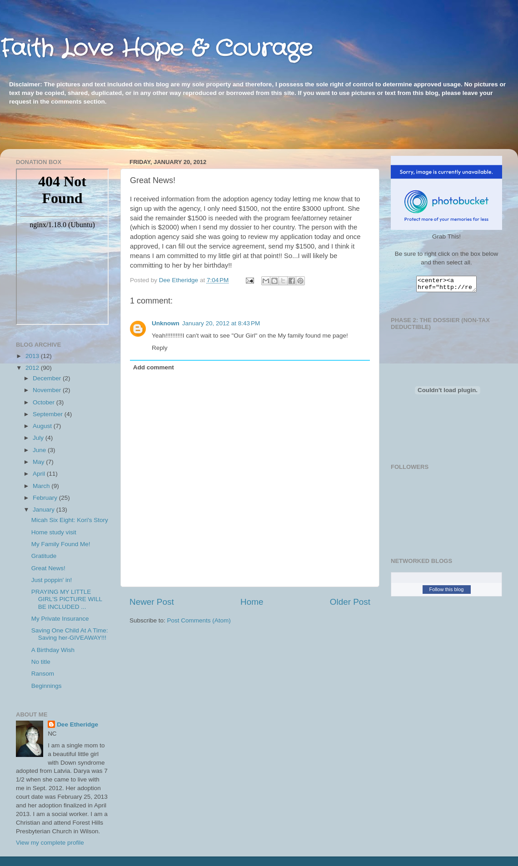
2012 (33, 367)
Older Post (350, 602)
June (40, 450)
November (48, 390)
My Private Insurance (60, 618)
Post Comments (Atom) (199, 620)
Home (251, 602)
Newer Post (152, 602)
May (39, 461)
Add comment (153, 367)
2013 (33, 356)
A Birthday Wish (53, 650)
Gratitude (44, 555)
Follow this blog (446, 592)
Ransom (42, 673)
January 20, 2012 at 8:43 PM (221, 323)
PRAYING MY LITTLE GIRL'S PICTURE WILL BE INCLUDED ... (66, 599)
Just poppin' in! (51, 580)
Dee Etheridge (77, 724)
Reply (160, 347)
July (39, 437)
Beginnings (46, 685)
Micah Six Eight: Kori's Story (69, 520)
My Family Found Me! (60, 544)
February (46, 497)
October (44, 402)
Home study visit (53, 532)
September (49, 414)
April (40, 473)
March (42, 486)
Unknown (165, 323)
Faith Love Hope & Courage (156, 49)
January (44, 509)
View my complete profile (50, 842)
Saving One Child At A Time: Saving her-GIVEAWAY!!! (69, 634)
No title (40, 661)
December (48, 378)
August (43, 426)
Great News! (48, 568)
